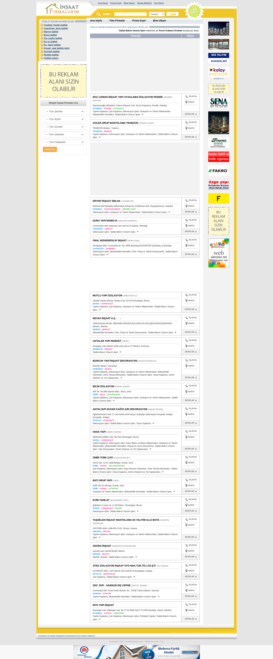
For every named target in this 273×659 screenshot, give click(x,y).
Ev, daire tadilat (52, 45)
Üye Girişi (159, 3)
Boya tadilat (50, 35)
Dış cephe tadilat (53, 38)
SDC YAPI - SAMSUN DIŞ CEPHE (112, 585)
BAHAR (118, 508)
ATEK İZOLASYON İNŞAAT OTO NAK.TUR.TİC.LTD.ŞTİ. (124, 565)
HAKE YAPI (99, 431)
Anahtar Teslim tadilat (56, 25)
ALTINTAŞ (113, 489)
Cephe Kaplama (57, 636)
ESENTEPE (119, 613)
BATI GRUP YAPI (102, 480)
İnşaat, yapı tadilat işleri (57, 48)
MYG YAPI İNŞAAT (103, 605)
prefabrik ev (219, 78)
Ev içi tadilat (50, 41)
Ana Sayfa (103, 3)
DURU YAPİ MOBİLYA (105, 220)
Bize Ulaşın (129, 3)
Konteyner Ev (72, 636)
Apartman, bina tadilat (56, 28)
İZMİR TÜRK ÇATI (103, 457)
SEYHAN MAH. (114, 394)
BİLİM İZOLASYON (103, 386)
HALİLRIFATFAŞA (117, 466)
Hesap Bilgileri (144, 3)
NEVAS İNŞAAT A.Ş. (104, 318)
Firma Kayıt (116, 3)
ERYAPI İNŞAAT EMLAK (106, 201)
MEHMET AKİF (129, 209)
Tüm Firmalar (117, 20)
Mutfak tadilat (51, 54)
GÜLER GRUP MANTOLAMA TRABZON (115, 123)
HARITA (191, 102)
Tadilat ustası (51, 58)
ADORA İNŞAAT (102, 545)
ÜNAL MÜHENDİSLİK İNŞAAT (110, 240)
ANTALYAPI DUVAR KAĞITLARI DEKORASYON (120, 409)
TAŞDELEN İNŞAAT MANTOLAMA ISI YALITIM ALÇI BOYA (126, 519)
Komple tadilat (52, 51)
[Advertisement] (122, 66)
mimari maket (87, 636)
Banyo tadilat (51, 31)
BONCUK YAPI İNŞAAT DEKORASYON (115, 360)
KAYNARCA (118, 108)
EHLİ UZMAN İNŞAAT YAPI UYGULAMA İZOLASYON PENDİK (128, 97)
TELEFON (191, 96)
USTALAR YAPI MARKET (107, 341)
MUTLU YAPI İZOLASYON (107, 295)
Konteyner (43, 636)
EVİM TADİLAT (101, 500)
